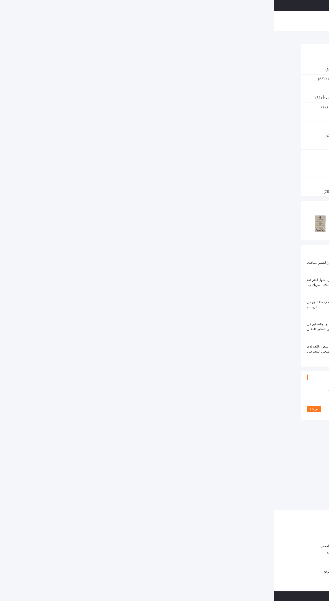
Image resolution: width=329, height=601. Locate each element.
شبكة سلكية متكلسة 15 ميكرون (263, 360)
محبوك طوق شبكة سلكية (78, 69)
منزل (76, 19)
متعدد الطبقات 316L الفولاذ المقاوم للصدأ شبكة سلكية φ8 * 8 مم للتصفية (199, 486)
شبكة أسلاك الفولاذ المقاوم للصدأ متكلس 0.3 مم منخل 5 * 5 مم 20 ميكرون (162, 486)
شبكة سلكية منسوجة (81, 145)
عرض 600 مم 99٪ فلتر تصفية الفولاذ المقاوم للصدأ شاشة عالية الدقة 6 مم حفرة (168, 564)
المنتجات (92, 19)
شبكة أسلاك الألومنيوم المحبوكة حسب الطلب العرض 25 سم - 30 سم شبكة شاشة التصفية (168, 541)
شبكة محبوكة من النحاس (78, 135)
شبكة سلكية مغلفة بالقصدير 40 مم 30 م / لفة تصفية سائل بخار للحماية (170, 552)
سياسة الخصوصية (251, 596)
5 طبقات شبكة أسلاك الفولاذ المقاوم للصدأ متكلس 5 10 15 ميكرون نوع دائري (274, 486)
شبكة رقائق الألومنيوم (80, 163)
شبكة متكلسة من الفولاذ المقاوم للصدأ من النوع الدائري (204, 360)
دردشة (127, 139)
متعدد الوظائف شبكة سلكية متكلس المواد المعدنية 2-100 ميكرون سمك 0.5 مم (236, 486)
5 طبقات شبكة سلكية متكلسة (145, 360)
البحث (205, 5)
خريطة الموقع (59, 571)
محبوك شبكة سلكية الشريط (76, 107)
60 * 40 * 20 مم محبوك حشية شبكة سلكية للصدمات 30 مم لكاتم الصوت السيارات (101, 565)
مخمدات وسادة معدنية (80, 116)
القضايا (207, 19)
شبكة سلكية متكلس (261, 38)
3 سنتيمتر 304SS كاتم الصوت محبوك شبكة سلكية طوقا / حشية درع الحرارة (101, 541)
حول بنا (109, 19)
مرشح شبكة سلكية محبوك (77, 191)
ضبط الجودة (158, 19)
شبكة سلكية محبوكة (81, 60)
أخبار (193, 19)
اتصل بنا (177, 19)
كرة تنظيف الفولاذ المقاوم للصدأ (73, 98)
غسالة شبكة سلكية (82, 88)
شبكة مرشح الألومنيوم (80, 173)
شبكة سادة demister (81, 154)
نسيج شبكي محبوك (82, 126)
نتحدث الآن (268, 5)
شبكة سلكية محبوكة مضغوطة (74, 79)
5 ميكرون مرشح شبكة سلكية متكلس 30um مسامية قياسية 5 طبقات (129, 486)
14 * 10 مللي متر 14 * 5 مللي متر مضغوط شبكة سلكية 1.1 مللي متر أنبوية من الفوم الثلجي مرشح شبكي (101, 553)
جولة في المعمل (132, 19)
